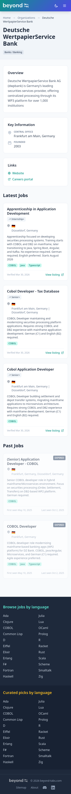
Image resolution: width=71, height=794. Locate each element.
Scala (42, 658)
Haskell (8, 676)
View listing (54, 274)
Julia (42, 616)
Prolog (43, 634)
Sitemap (21, 787)
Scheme (44, 664)
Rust (42, 652)
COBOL (8, 628)
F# (5, 664)
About (34, 787)
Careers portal (20, 179)
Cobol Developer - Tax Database (33, 291)
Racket (43, 646)
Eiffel (6, 646)
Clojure (8, 622)
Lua (41, 622)
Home (7, 18)
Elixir (6, 652)
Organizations (26, 18)
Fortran (8, 670)
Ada (6, 616)
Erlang (7, 658)
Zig (41, 676)
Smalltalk (45, 670)
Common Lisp (13, 634)
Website (16, 173)
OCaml (43, 628)
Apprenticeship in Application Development (31, 211)
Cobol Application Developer (30, 369)
